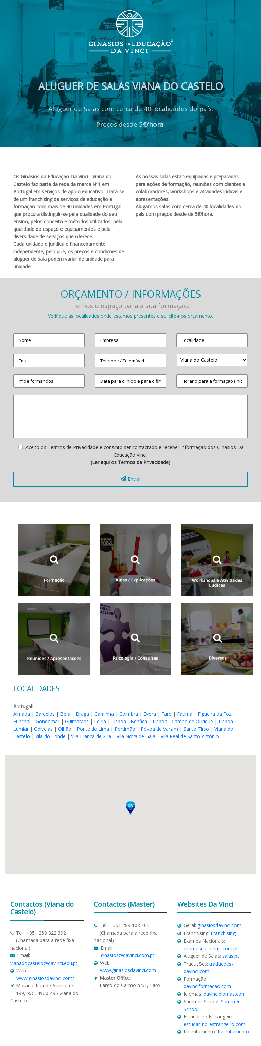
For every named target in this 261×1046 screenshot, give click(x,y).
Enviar (130, 479)
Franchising (223, 933)
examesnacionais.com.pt (211, 948)
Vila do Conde (50, 736)
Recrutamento (233, 1031)
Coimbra (128, 714)
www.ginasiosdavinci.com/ (45, 978)
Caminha (104, 714)
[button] (130, 808)
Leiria (100, 721)
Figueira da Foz (214, 714)
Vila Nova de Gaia (136, 736)
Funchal (21, 721)
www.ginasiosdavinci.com (128, 970)
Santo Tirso (196, 729)
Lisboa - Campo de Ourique (183, 721)
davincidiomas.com (225, 993)
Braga (82, 714)
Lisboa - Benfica (129, 721)
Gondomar (47, 721)
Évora (149, 714)
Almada (21, 714)
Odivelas (43, 729)
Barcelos (45, 714)
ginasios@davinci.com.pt (127, 955)
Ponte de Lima (93, 729)
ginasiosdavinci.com (219, 925)
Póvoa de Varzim (159, 729)
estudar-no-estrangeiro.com (214, 1024)
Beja (65, 714)
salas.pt (230, 956)
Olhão (64, 729)
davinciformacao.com (207, 986)
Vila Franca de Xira (91, 736)
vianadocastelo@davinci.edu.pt (43, 963)
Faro (166, 714)
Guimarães (77, 721)
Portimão (125, 729)
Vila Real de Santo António (190, 736)
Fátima (184, 714)
